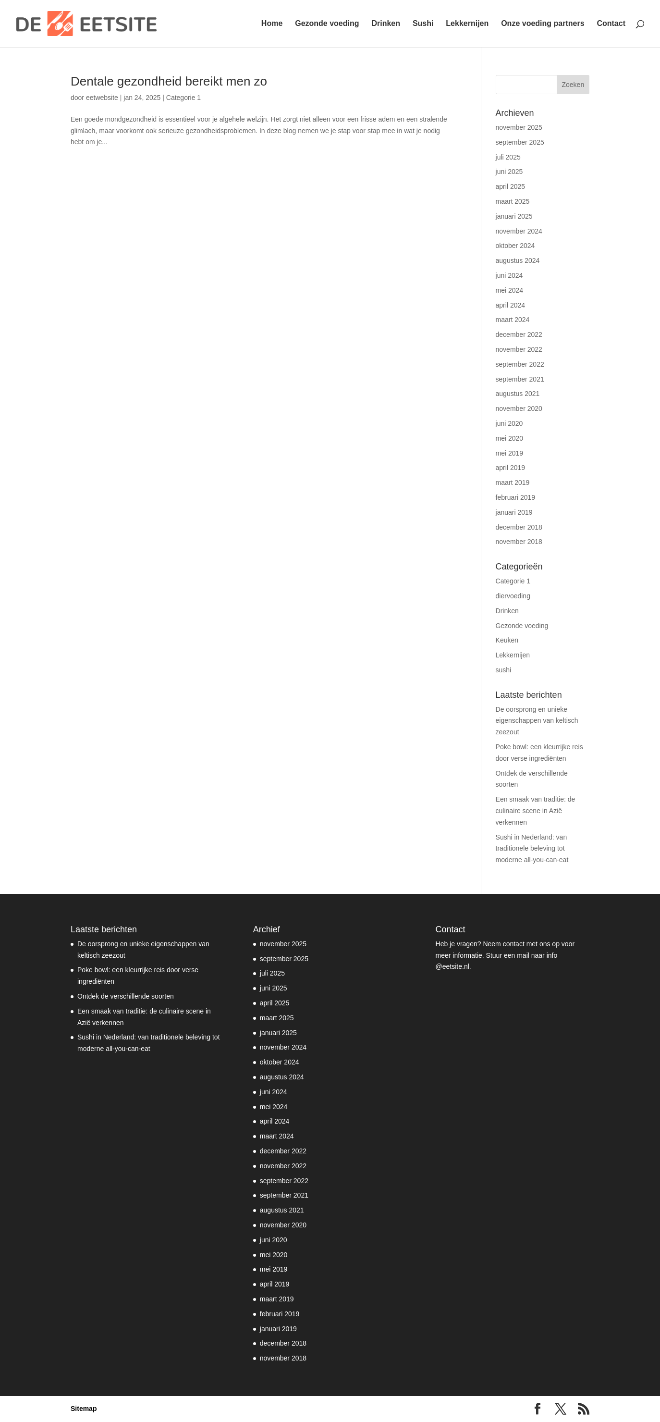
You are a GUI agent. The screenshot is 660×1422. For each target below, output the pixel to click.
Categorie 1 (183, 97)
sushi (504, 670)
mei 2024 (510, 290)
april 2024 (511, 305)
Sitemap (84, 1408)
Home (271, 23)
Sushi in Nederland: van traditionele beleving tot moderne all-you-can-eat (532, 848)
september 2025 (520, 142)
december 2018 (519, 527)
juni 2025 (509, 171)
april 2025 (511, 186)
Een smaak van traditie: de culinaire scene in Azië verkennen (535, 810)
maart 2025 (513, 201)
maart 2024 (513, 319)
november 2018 (519, 541)
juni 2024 (509, 275)
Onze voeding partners (542, 23)
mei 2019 (510, 453)
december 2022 (519, 334)
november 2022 (519, 349)
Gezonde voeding (327, 23)
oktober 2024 (515, 245)
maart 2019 (513, 482)
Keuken (507, 640)
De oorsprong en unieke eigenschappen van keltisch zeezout (537, 720)
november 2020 (519, 408)
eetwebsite (102, 97)
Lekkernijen (467, 23)
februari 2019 (516, 497)
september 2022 (520, 364)
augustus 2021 (518, 393)
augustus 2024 (518, 260)
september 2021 (520, 379)
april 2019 (511, 467)
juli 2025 (508, 157)
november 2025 (519, 127)
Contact (611, 23)
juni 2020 (509, 423)
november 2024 (519, 231)
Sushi (423, 23)
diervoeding (513, 596)
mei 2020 (510, 438)
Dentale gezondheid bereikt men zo (169, 81)
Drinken (385, 23)
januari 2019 (514, 512)
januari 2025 (514, 216)
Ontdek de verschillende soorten (125, 996)
